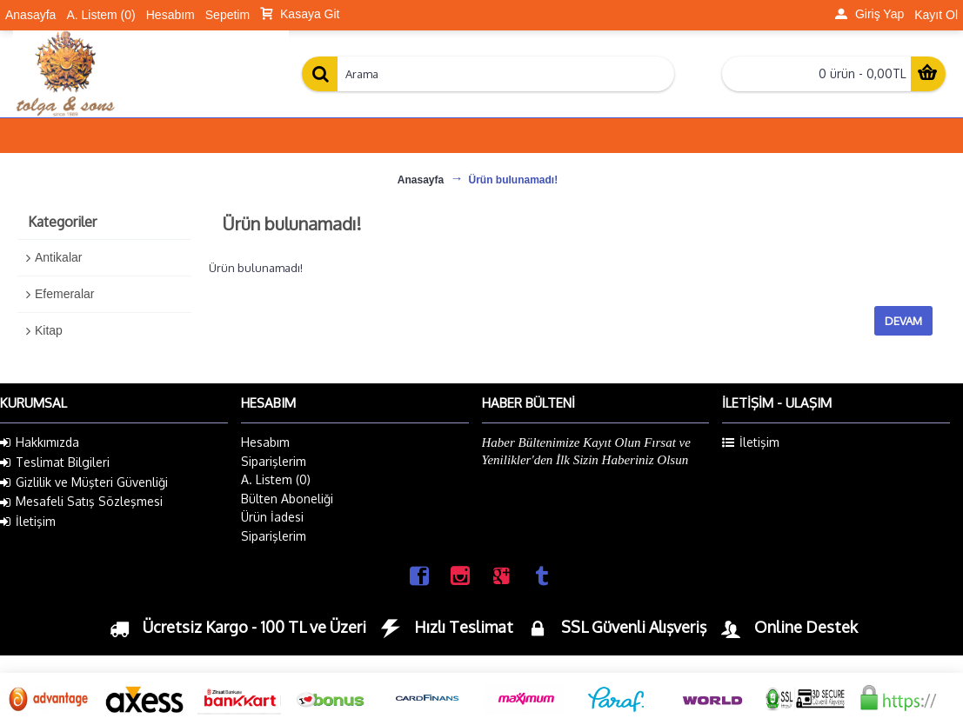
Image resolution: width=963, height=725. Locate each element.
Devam (903, 321)
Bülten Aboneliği (287, 498)
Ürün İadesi (272, 516)
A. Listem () (276, 479)
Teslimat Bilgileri (55, 462)
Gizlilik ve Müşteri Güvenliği (84, 482)
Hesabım (265, 442)
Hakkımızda (39, 442)
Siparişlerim (273, 461)
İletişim (28, 521)
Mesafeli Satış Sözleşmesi (81, 501)
